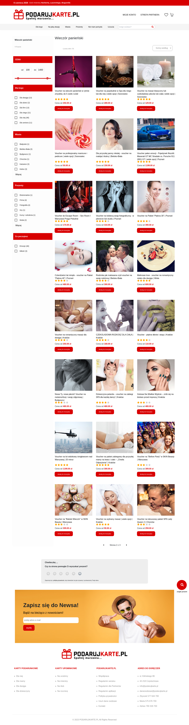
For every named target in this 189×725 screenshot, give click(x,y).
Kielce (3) (23, 169)
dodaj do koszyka (64, 108)
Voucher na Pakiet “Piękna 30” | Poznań (155, 216)
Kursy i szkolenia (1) (27, 215)
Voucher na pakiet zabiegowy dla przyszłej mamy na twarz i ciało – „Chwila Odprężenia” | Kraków (115, 460)
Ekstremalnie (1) (26, 195)
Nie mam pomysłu (95, 27)
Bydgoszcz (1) (25, 154)
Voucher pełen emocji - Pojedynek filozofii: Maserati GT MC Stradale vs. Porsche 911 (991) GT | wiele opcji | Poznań (156, 156)
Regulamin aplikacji (107, 691)
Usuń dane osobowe (108, 701)
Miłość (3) (23, 251)
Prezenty (79, 27)
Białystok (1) (24, 144)
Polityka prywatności (108, 696)
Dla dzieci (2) (25, 103)
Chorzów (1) (24, 159)
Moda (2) (23, 220)
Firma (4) (23, 200)
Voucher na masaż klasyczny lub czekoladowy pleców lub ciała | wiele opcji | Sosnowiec (156, 94)
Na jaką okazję (54, 27)
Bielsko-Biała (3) (26, 149)
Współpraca (104, 676)
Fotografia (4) (25, 205)
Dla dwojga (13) (26, 98)
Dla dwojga (21, 686)
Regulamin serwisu (107, 681)
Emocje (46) (24, 246)
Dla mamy (20, 681)
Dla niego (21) (25, 113)
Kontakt (102, 706)
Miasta (67, 27)
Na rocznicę (62, 691)
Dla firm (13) (24, 108)
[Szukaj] (152, 26)
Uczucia (111, 27)
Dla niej (19, 676)
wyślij (28, 628)
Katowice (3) (24, 164)
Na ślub (60, 686)
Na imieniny (62, 681)
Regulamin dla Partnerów (110, 686)
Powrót (18, 47)
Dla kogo (39, 27)
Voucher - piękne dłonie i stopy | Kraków (155, 335)
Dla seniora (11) (26, 123)
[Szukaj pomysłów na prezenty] (136, 27)
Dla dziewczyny (23, 691)
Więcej (19, 174)
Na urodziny (62, 676)
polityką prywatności (58, 580)
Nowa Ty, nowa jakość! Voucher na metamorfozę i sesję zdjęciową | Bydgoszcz (70, 397)
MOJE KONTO (129, 15)
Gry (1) (22, 210)
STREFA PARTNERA (149, 15)
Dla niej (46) (24, 118)
